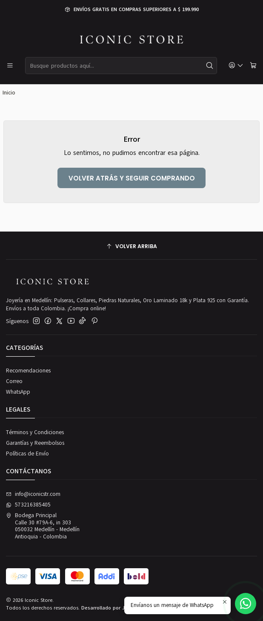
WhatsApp (18, 392)
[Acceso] (236, 66)
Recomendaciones (28, 371)
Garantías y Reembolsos (35, 443)
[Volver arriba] (131, 246)
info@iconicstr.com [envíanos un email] (33, 494)
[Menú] (10, 66)
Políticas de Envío (27, 454)
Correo (14, 381)
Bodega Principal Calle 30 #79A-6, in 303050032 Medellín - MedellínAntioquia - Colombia (43, 526)
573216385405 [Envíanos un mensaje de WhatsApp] (28, 505)
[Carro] (253, 66)
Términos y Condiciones (35, 432)
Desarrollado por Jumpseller (114, 607)
